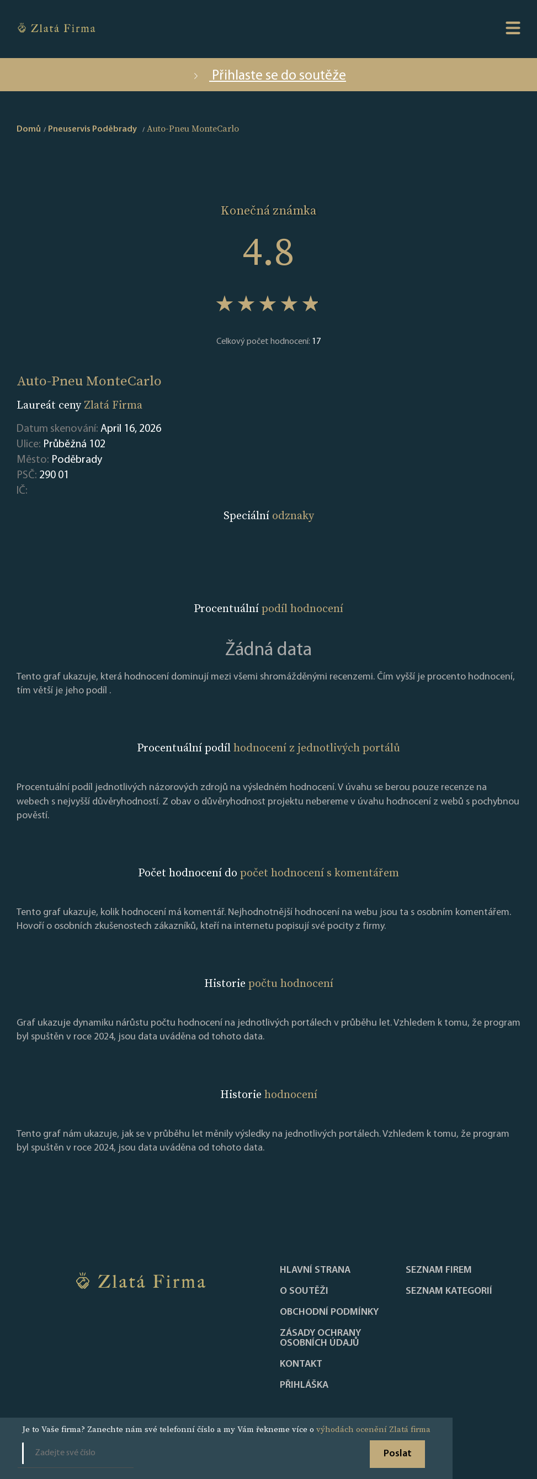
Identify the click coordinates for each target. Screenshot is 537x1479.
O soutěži (304, 1292)
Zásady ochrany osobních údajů (320, 1339)
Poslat (398, 1454)
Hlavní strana (315, 1271)
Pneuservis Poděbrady (92, 129)
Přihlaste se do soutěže (268, 76)
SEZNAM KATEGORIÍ (449, 1292)
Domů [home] (29, 129)
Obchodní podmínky (329, 1313)
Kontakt (301, 1365)
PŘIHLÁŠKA (304, 1386)
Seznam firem (439, 1271)
